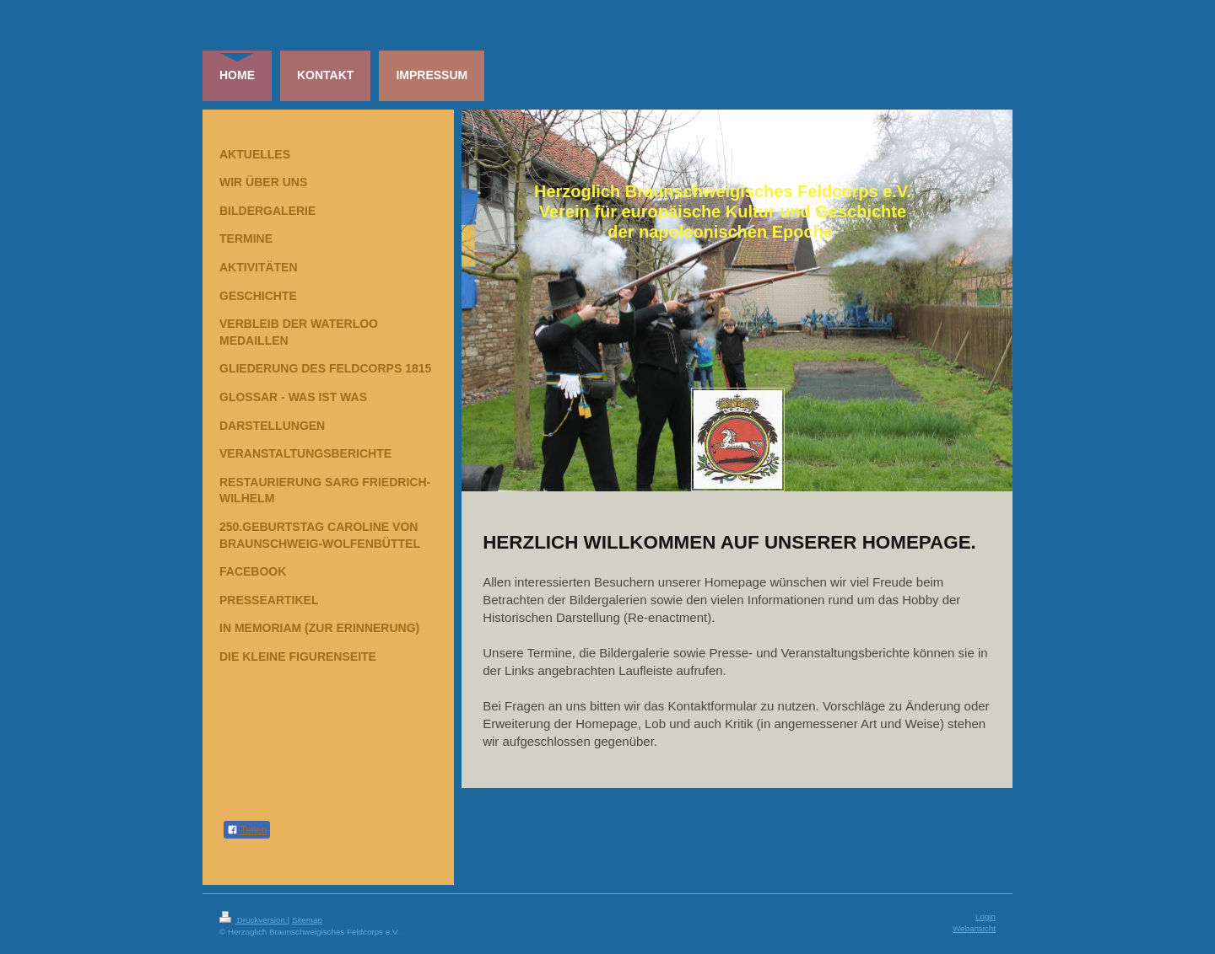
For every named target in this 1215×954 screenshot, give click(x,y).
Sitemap (307, 920)
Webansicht (974, 928)
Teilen (247, 830)
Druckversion (253, 920)
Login (985, 916)
